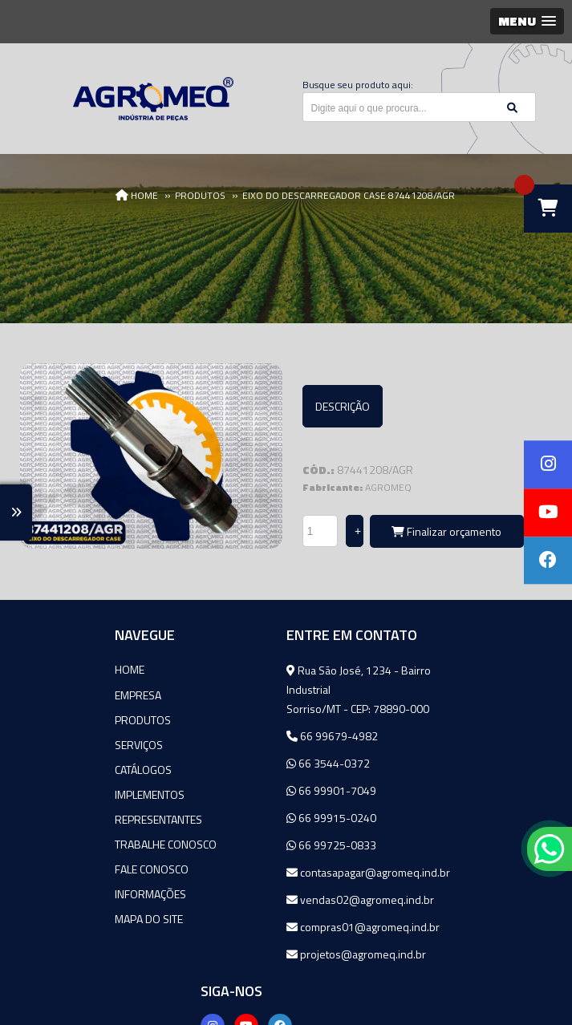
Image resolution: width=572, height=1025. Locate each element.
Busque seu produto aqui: (357, 84)
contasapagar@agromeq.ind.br (283, 872)
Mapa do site (66, 918)
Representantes (76, 818)
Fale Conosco (69, 868)
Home (47, 669)
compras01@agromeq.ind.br (278, 926)
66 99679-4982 (247, 735)
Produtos (60, 719)
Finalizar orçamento (446, 531)
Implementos (67, 793)
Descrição (342, 406)
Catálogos (60, 768)
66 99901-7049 (246, 790)
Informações (67, 893)
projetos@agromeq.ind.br (271, 954)
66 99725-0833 (246, 845)
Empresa (55, 694)
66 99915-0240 (246, 817)
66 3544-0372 (243, 763)
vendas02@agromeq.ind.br (275, 899)
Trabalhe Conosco (83, 843)
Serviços (56, 743)
